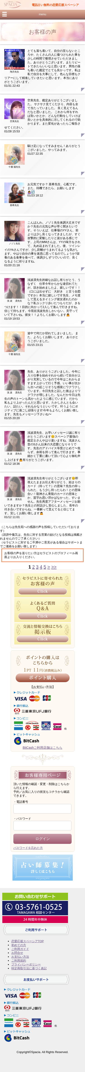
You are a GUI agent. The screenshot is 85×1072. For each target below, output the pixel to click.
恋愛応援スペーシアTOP (27, 941)
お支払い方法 (20, 956)
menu (42, 14)
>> (53, 566)
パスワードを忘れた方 (28, 848)
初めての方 (18, 945)
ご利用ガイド (20, 949)
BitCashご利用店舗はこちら (42, 747)
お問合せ (17, 953)
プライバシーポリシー (26, 964)
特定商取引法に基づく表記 (29, 968)
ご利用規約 (18, 960)
